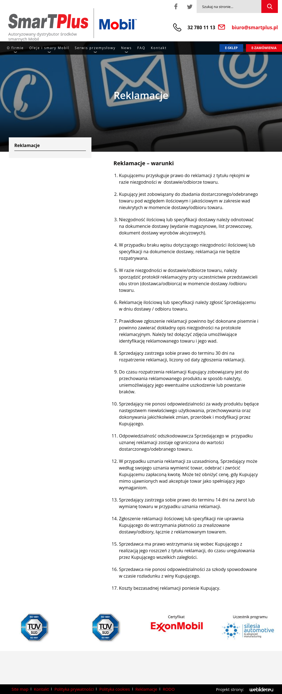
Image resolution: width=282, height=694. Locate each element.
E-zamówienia (263, 48)
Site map (20, 689)
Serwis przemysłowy (95, 48)
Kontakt (159, 48)
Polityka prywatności (74, 689)
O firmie (15, 48)
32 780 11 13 (201, 27)
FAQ (141, 48)
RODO (169, 689)
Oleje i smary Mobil (49, 48)
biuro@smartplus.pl (255, 27)
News (126, 48)
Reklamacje (146, 689)
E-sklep (231, 48)
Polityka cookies (114, 689)
